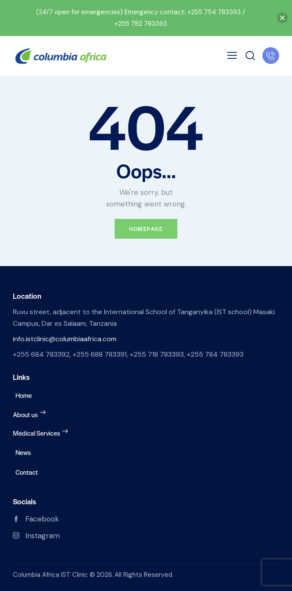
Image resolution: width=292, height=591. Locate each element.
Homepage (146, 229)
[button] (282, 17)
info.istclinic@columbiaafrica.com (64, 338)
